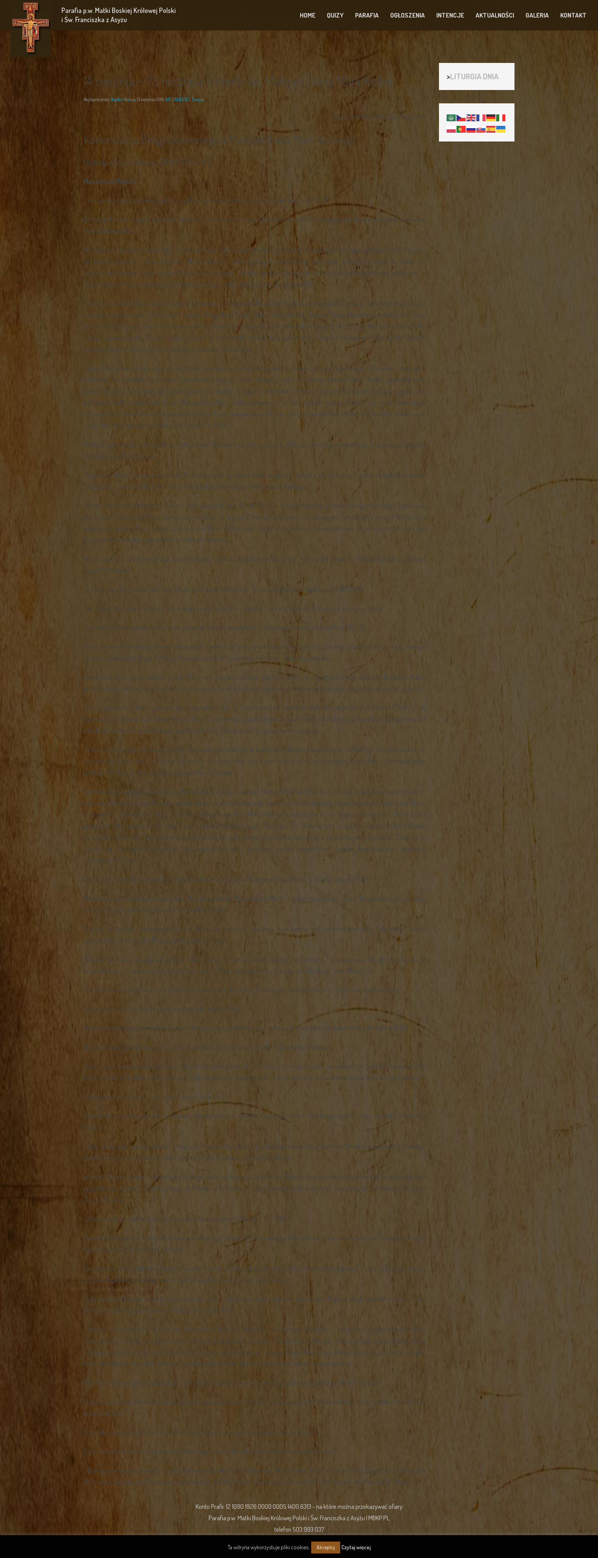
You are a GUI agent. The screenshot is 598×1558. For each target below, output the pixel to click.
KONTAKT (573, 15)
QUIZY (335, 15)
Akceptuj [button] (326, 1547)
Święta (198, 99)
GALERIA (537, 15)
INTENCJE (450, 15)
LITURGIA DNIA (474, 76)
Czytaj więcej (356, 1547)
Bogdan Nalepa (123, 99)
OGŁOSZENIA (407, 15)
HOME (307, 15)
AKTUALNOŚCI (495, 15)
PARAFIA (367, 15)
